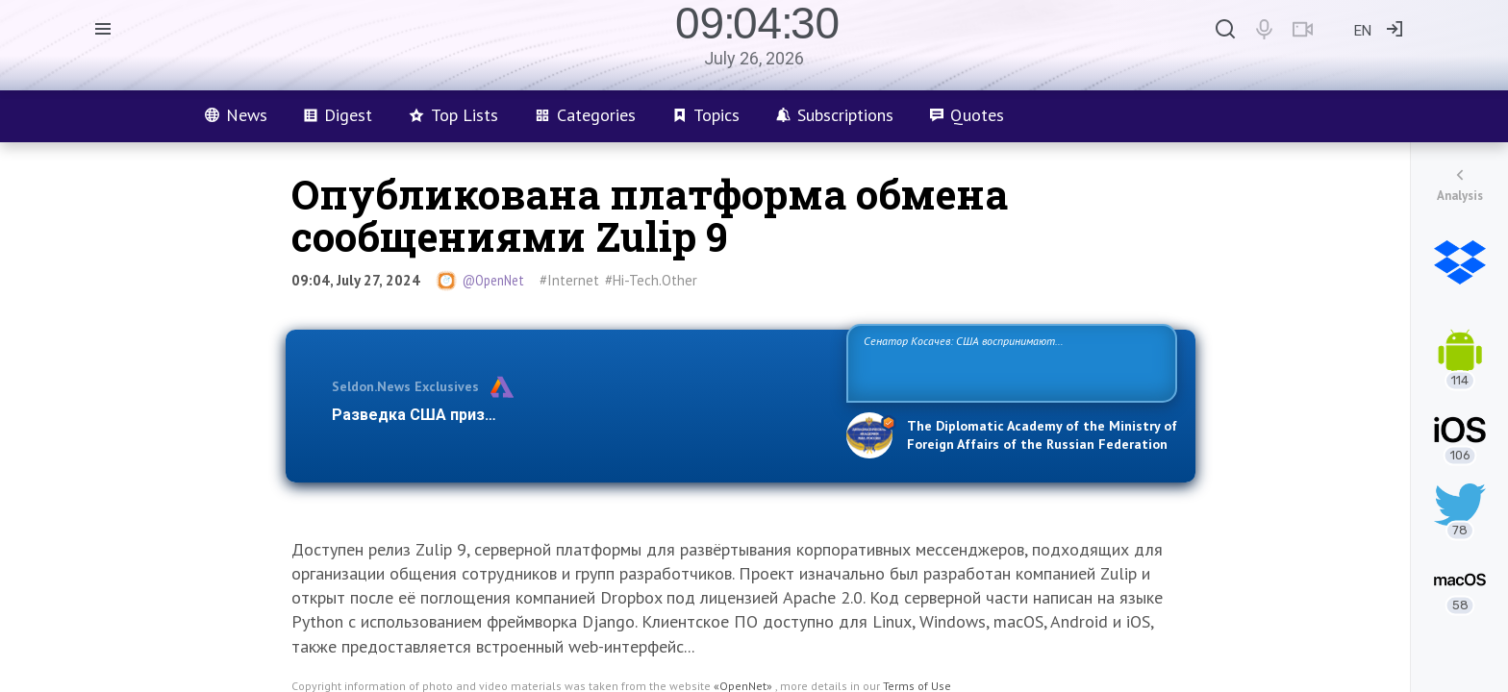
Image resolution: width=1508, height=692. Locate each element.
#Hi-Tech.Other (651, 280)
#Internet (569, 280)
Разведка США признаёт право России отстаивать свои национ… (579, 415)
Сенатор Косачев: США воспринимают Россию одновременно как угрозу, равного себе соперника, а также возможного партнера (1009, 362)
